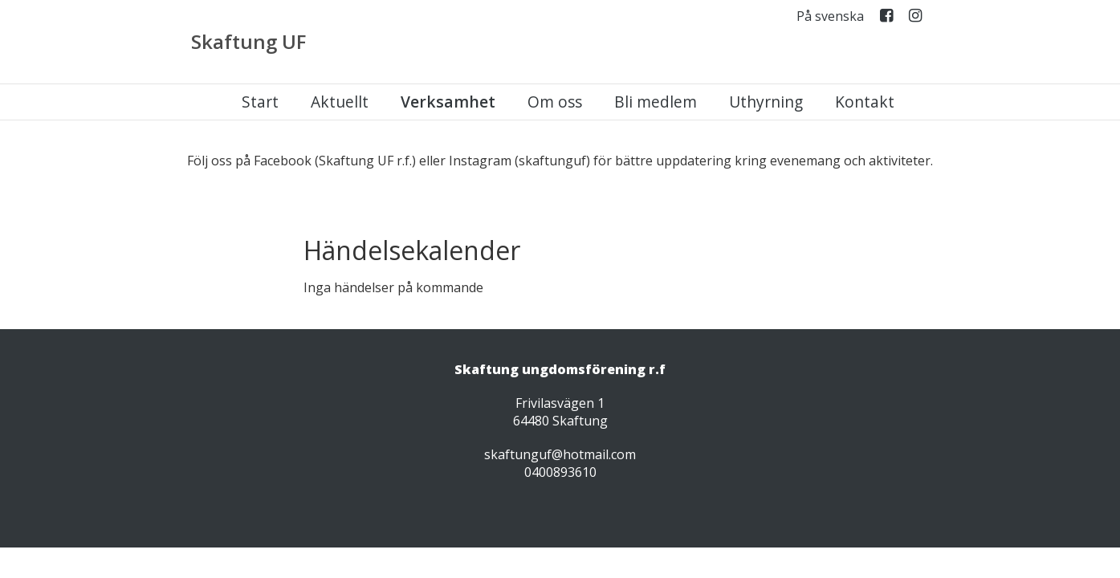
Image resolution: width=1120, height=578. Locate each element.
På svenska (830, 16)
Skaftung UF (248, 42)
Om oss (554, 101)
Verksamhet (448, 101)
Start (260, 101)
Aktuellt (340, 101)
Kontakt (864, 101)
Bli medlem (655, 101)
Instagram (915, 19)
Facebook (886, 19)
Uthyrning (766, 101)
